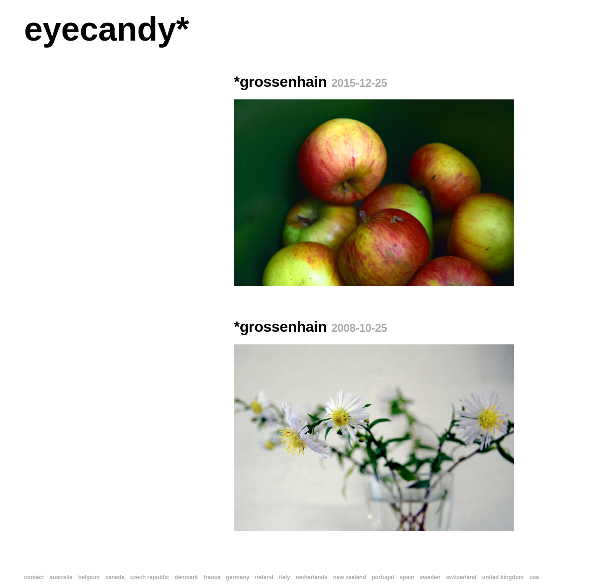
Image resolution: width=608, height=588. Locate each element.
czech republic (149, 577)
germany (237, 577)
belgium (89, 577)
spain (406, 577)
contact (34, 577)
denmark (186, 577)
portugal (382, 577)
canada (115, 577)
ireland (264, 577)
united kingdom (503, 577)
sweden (430, 577)
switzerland (461, 577)
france (211, 577)
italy (284, 577)
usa (534, 577)
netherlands (312, 577)
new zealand (349, 577)
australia (60, 577)
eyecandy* (106, 29)
